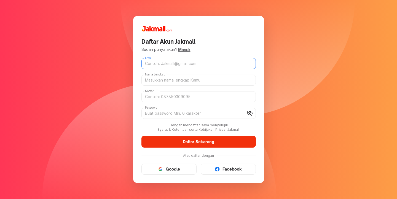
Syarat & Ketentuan (172, 129)
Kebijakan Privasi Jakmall (219, 129)
